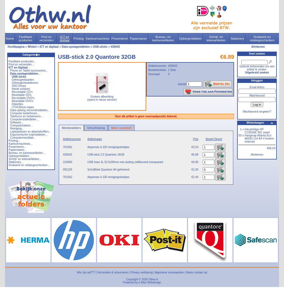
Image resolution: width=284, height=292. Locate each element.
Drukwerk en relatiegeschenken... (29, 165)
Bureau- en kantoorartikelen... (27, 152)
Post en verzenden (46, 38)
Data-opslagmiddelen (76, 46)
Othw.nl (153, 279)
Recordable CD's (22, 91)
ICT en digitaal (65, 38)
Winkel (32, 46)
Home (10, 38)
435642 (67, 154)
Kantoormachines (98, 38)
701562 (67, 147)
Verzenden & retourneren (112, 272)
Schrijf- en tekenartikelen (216, 38)
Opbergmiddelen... (20, 156)
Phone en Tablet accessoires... (29, 70)
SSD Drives (19, 85)
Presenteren (119, 38)
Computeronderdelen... (24, 119)
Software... (17, 122)
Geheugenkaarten (23, 79)
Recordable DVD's (23, 98)
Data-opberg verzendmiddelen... (30, 110)
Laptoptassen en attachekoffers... (30, 131)
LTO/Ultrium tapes (23, 107)
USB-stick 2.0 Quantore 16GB (105, 154)
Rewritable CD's (21, 95)
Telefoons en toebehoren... (26, 116)
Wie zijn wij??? (86, 272)
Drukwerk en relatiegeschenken (262, 38)
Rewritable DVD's (22, 101)
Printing (78, 38)
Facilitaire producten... (22, 61)
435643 (115, 46)
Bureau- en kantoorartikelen (163, 38)
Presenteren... (17, 146)
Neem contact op (196, 272)
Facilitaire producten (25, 38)
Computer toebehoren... (25, 113)
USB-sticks (100, 46)
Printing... (14, 140)
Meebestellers (71, 128)
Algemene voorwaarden (169, 272)
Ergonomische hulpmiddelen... (29, 134)
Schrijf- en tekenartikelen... (25, 159)
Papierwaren (138, 38)
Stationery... (16, 162)
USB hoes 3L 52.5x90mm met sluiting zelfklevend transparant (125, 162)
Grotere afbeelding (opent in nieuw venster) (102, 97)
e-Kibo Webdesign (149, 282)
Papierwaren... (17, 149)
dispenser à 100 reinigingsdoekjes (108, 147)
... (19, 67)
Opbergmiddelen (190, 38)
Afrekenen (258, 46)
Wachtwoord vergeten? (257, 111)
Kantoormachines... (20, 143)
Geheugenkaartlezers (25, 82)
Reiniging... (17, 128)
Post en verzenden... (21, 64)
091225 (67, 169)
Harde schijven (21, 88)
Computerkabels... (21, 125)
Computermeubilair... (23, 137)
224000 (67, 162)
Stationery (237, 38)
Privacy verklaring (142, 272)
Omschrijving (96, 128)
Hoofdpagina (16, 46)
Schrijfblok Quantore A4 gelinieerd (108, 169)
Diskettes (17, 104)
